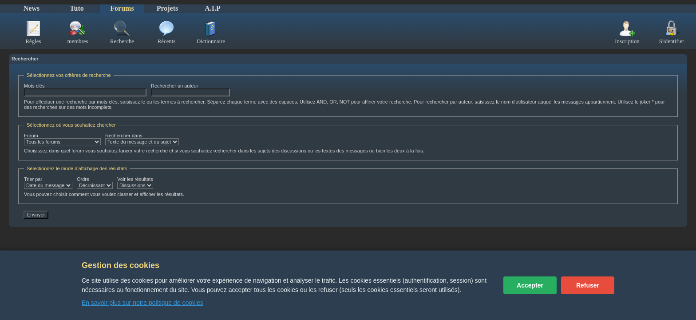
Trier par (48, 182)
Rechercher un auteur (190, 89)
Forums (122, 8)
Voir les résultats (135, 182)
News (32, 8)
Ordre (95, 182)
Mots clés (85, 89)
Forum (62, 139)
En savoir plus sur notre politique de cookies (142, 302)
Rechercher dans (142, 139)
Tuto (76, 8)
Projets (167, 8)
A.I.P (213, 8)
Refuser (587, 285)
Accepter (530, 285)
